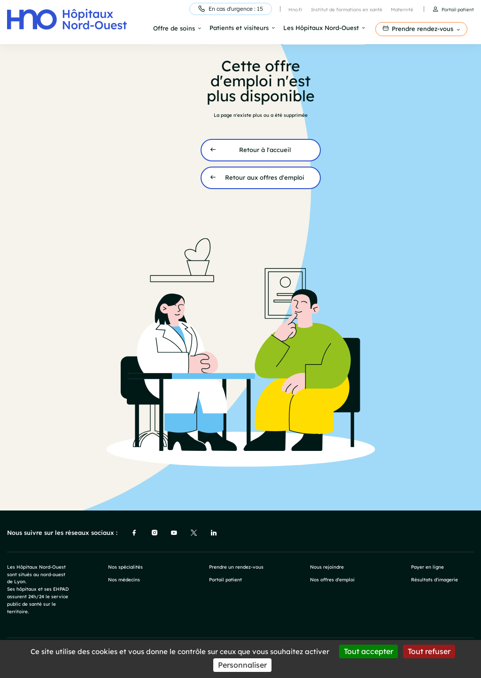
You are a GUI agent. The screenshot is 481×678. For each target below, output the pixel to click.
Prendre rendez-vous (422, 28)
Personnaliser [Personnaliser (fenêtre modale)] (242, 665)
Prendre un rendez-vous (236, 566)
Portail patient (458, 10)
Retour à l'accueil (265, 149)
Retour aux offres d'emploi (264, 177)
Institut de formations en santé (346, 10)
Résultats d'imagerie (434, 579)
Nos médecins (124, 579)
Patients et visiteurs (239, 28)
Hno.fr (295, 10)
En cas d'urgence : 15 (236, 8)
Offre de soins (174, 28)
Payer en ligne (427, 566)
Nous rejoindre (327, 566)
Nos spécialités (125, 566)
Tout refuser (429, 651)
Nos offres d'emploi (332, 579)
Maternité (402, 10)
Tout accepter (368, 651)
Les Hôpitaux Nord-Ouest (321, 28)
